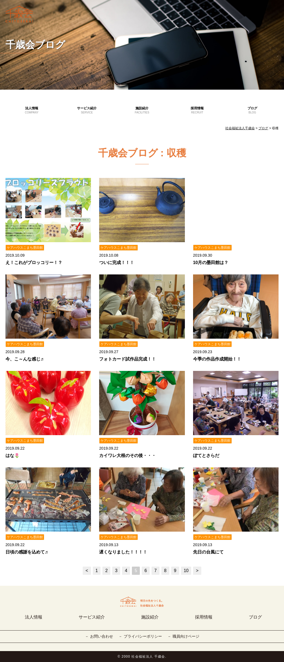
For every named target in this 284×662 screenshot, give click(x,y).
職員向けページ (186, 636)
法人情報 (31, 110)
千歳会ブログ (35, 44)
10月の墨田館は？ (211, 262)
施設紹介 (142, 110)
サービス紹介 (86, 110)
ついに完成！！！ (116, 262)
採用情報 (197, 110)
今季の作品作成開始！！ (217, 359)
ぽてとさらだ (206, 455)
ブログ (252, 110)
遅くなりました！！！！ (123, 552)
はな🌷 (12, 455)
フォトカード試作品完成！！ (127, 359)
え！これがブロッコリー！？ (33, 262)
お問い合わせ (101, 636)
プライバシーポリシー (143, 636)
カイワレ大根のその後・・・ (127, 455)
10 (186, 570)
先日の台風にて (208, 552)
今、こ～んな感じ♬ (24, 359)
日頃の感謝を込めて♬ (26, 552)
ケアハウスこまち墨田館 (25, 248)
